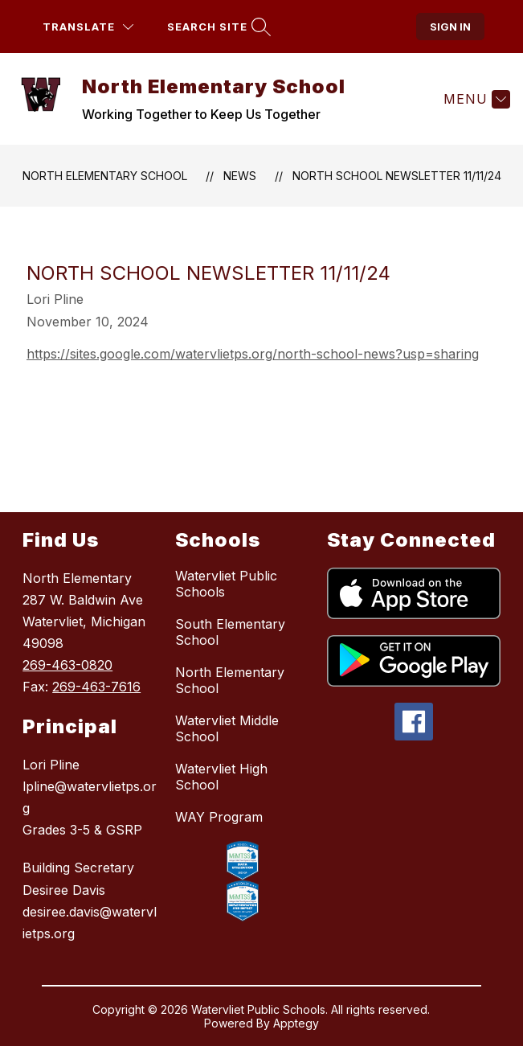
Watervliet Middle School (227, 728)
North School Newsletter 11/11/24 (396, 176)
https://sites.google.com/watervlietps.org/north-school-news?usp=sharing (253, 354)
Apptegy (296, 1023)
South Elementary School (230, 632)
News (239, 176)
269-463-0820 (67, 665)
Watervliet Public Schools (226, 584)
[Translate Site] (88, 27)
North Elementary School (104, 176)
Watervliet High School (221, 777)
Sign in (450, 26)
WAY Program (219, 817)
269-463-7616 (96, 687)
